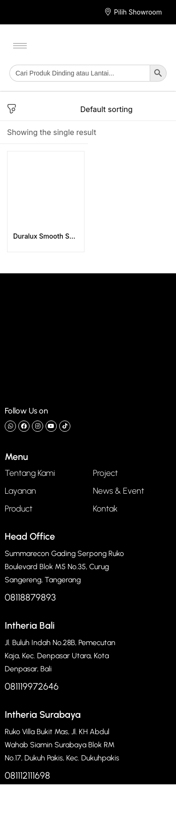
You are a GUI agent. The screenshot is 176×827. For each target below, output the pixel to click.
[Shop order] (124, 109)
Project (105, 473)
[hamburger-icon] (20, 45)
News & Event (118, 491)
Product (18, 509)
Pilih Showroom (138, 12)
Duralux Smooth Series (45, 236)
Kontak (105, 509)
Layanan (20, 491)
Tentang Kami (30, 473)
